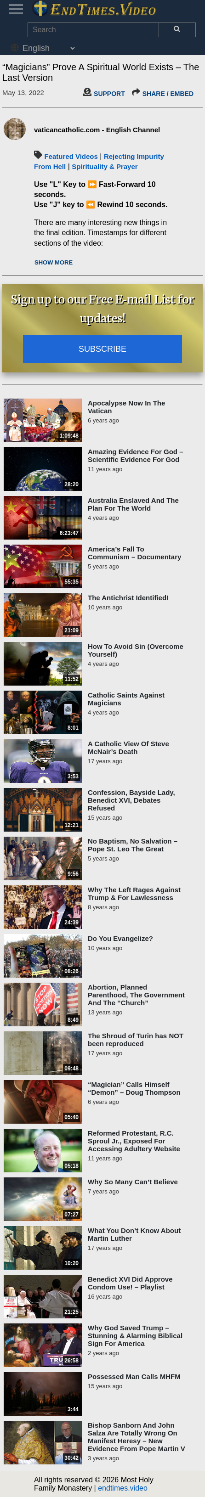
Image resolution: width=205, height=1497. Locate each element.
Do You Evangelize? (120, 938)
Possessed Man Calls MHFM (134, 1376)
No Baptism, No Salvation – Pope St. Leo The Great (132, 845)
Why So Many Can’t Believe (133, 1182)
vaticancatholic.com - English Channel (97, 130)
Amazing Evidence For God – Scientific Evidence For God (135, 455)
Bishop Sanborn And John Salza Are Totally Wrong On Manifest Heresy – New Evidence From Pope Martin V (136, 1436)
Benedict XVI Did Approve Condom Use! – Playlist (130, 1283)
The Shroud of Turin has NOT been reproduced (135, 1039)
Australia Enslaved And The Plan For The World (133, 504)
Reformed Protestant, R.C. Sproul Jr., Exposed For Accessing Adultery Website (134, 1141)
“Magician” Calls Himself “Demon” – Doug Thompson (134, 1088)
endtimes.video (123, 1488)
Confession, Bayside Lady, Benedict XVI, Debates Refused (131, 800)
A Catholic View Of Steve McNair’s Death (128, 747)
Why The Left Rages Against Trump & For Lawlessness (134, 893)
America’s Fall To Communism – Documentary (134, 553)
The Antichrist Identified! (128, 598)
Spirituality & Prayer (104, 166)
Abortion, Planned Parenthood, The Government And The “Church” (136, 995)
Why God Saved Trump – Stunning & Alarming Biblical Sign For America (135, 1335)
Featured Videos (70, 156)
